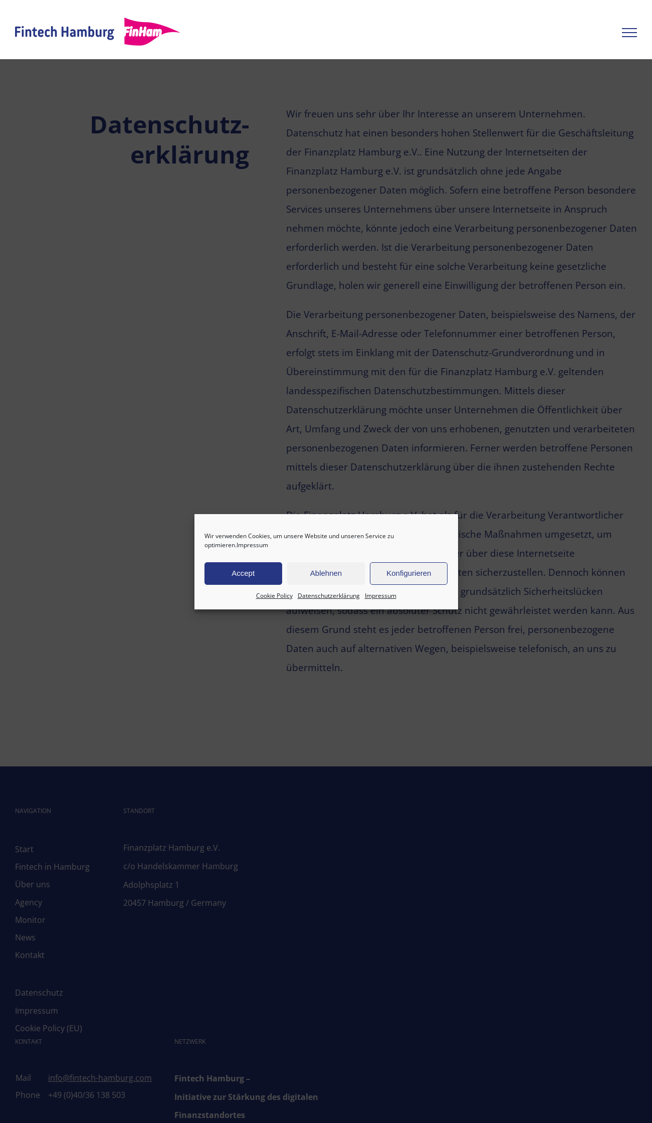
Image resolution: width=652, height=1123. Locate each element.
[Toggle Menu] (629, 32)
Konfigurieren (408, 573)
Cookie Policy (274, 595)
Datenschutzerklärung (329, 595)
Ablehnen (326, 573)
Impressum (252, 545)
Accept (243, 573)
